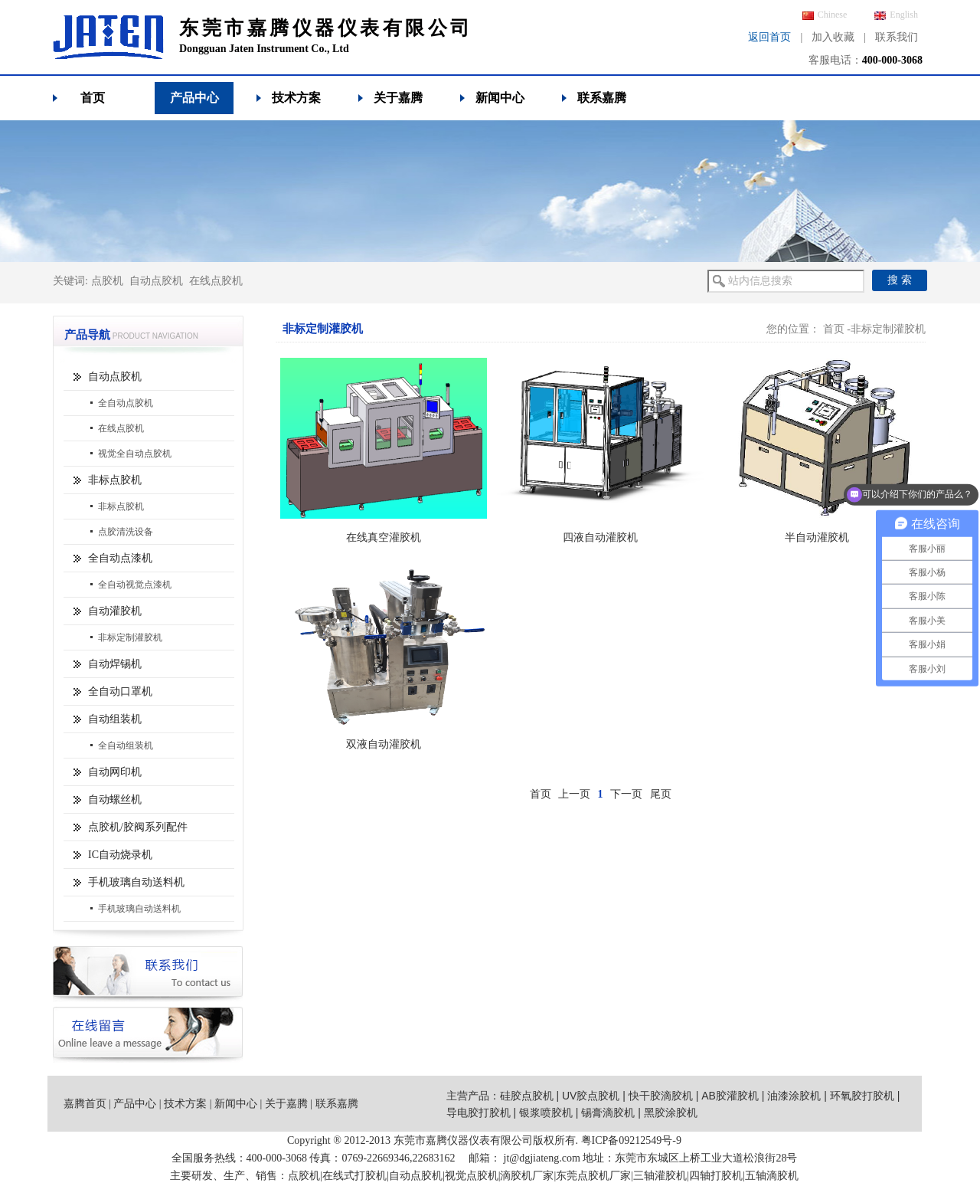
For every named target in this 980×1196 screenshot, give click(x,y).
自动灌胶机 (115, 611)
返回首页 (769, 37)
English (896, 14)
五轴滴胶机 (772, 1175)
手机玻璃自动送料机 (136, 882)
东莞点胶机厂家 (593, 1175)
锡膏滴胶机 (608, 1112)
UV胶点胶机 (590, 1096)
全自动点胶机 (125, 403)
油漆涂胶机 (794, 1096)
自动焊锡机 (115, 664)
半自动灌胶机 (817, 537)
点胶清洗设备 (125, 531)
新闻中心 (499, 97)
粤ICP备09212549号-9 (631, 1140)
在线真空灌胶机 (383, 537)
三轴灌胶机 (660, 1175)
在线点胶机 (216, 281)
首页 (92, 97)
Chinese (825, 14)
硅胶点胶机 (527, 1096)
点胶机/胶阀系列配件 (138, 827)
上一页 (574, 794)
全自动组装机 (125, 745)
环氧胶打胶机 (862, 1096)
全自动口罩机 (120, 691)
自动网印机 (115, 772)
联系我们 (896, 37)
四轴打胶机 (716, 1175)
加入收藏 (833, 37)
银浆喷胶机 (546, 1112)
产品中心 (194, 97)
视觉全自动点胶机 (135, 453)
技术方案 (296, 97)
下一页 (626, 794)
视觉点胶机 (471, 1175)
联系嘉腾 (601, 97)
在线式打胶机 (354, 1175)
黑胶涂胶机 (670, 1112)
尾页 (660, 794)
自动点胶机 (156, 281)
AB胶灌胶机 (730, 1096)
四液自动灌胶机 (600, 537)
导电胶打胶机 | (482, 1112)
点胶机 (107, 281)
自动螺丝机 (115, 799)
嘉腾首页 (85, 1103)
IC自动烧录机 (120, 854)
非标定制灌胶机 (130, 637)
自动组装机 (115, 719)
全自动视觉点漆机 (135, 584)
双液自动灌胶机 (383, 744)
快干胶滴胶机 (661, 1096)
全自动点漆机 (120, 558)
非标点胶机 (115, 480)
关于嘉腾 (398, 97)
